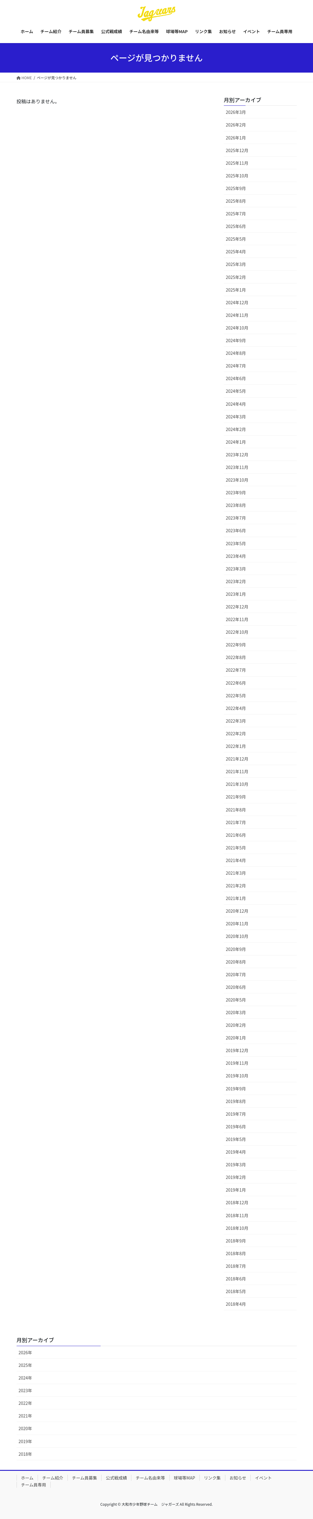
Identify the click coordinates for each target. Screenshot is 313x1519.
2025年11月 (237, 163)
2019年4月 (236, 1152)
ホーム (27, 1478)
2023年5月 (236, 543)
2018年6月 (236, 1279)
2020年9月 (236, 949)
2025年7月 (236, 214)
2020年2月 (236, 1025)
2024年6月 (236, 378)
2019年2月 (236, 1177)
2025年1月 (236, 290)
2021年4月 (236, 860)
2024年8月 (236, 353)
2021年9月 (236, 797)
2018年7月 (236, 1266)
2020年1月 (236, 1038)
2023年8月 (236, 505)
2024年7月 (236, 366)
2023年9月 (236, 492)
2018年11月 (237, 1215)
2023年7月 (236, 518)
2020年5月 (236, 1000)
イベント (263, 1478)
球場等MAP (184, 1478)
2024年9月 (236, 340)
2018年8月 (236, 1253)
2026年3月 (236, 112)
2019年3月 (236, 1164)
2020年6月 (236, 987)
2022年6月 (236, 683)
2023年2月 (236, 581)
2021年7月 (236, 822)
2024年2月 (236, 429)
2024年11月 (237, 315)
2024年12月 (237, 302)
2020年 (25, 1428)
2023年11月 (237, 467)
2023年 (25, 1390)
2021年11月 (237, 771)
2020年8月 (236, 962)
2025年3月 (236, 264)
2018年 (25, 1454)
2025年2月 (236, 277)
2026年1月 (236, 138)
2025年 (25, 1365)
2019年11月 (237, 1063)
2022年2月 (236, 733)
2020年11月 (237, 923)
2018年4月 (236, 1304)
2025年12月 (237, 150)
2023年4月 (236, 556)
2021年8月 (236, 810)
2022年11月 (237, 619)
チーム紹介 (52, 1478)
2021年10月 (237, 784)
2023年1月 (236, 594)
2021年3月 (236, 873)
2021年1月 (236, 898)
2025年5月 (236, 239)
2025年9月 (236, 188)
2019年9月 (236, 1089)
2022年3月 (236, 721)
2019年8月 (236, 1101)
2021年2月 (236, 886)
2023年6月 (236, 530)
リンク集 (212, 1478)
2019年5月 (236, 1139)
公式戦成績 (116, 1478)
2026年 (25, 1352)
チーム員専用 (33, 1485)
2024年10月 (237, 328)
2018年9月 (236, 1241)
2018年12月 (237, 1202)
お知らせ (238, 1478)
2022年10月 (237, 632)
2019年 (25, 1441)
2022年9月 (236, 645)
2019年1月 (236, 1190)
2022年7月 (236, 670)
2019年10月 (237, 1076)
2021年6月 (236, 835)
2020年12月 (237, 911)
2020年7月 (236, 974)
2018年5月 (236, 1291)
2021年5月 (236, 848)
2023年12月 (237, 455)
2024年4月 (236, 404)
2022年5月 (236, 695)
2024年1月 (236, 442)
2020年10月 (237, 936)
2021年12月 (237, 759)
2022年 (25, 1403)
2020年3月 (236, 1012)
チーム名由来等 (150, 1478)
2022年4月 (236, 708)
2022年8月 (236, 657)
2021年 (25, 1416)
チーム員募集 (84, 1478)
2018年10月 (237, 1228)
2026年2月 (236, 125)
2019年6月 (236, 1127)
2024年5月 (236, 391)
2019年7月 (236, 1114)
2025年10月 (237, 176)
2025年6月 (236, 226)
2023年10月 (237, 480)
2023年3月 (236, 569)
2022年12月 (237, 607)
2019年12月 (237, 1050)
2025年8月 (236, 201)
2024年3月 (236, 417)
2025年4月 (236, 251)
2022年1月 (236, 746)
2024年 (25, 1378)
